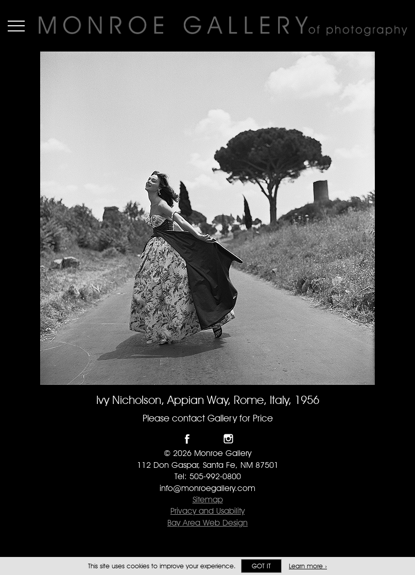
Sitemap (208, 499)
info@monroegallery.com (207, 488)
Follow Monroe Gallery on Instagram (228, 439)
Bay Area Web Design (207, 523)
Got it (261, 566)
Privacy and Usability (207, 511)
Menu (16, 26)
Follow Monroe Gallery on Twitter (208, 439)
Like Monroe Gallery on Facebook (187, 439)
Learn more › (308, 566)
